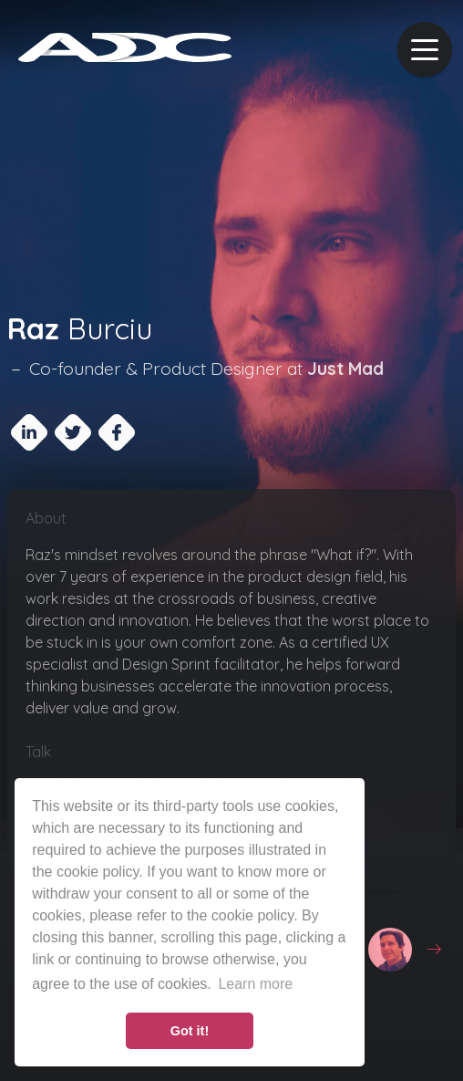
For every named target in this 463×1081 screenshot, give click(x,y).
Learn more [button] (255, 984)
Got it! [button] (189, 1031)
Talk (38, 752)
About (46, 518)
